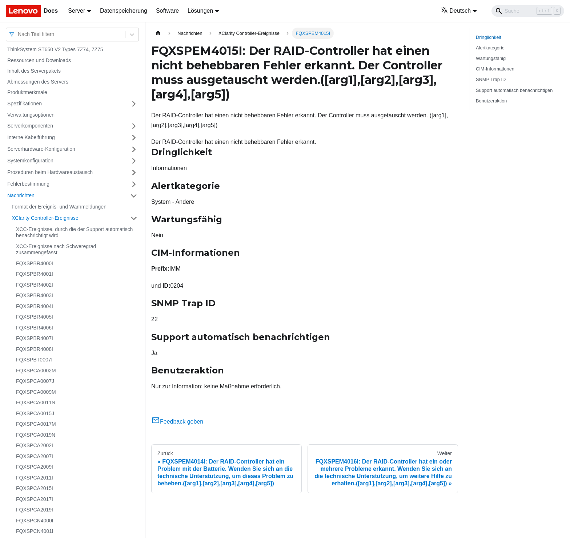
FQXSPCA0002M (36, 370)
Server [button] (76, 11)
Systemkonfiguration (30, 160)
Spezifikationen (24, 103)
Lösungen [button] (200, 11)
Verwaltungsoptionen (31, 115)
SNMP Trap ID (491, 79)
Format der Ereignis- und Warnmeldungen (59, 207)
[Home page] (158, 33)
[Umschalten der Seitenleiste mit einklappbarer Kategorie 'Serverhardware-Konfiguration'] (134, 149)
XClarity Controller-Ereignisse (45, 218)
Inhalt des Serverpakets (34, 71)
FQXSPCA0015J (35, 413)
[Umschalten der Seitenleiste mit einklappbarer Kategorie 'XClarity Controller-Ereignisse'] (134, 218)
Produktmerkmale (27, 92)
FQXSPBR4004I (34, 306)
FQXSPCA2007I (34, 456)
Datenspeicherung (123, 11)
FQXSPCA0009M (36, 392)
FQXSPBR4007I (34, 338)
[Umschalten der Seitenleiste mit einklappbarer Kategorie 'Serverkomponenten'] (134, 126)
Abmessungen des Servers (37, 82)
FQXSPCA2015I (34, 488)
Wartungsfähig (491, 58)
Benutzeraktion (491, 101)
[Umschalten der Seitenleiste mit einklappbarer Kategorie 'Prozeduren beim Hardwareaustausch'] (134, 172)
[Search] (527, 11)
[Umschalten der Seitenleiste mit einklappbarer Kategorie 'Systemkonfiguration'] (134, 161)
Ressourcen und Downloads (39, 60)
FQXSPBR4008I (34, 349)
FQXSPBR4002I (34, 285)
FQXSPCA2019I (34, 510)
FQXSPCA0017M (36, 424)
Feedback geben (177, 421)
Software (167, 11)
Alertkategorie (490, 47)
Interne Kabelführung (31, 137)
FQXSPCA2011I (34, 478)
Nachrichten (21, 195)
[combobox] (18, 34)
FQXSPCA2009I (34, 467)
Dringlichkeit (488, 37)
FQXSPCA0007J (35, 381)
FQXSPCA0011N (35, 402)
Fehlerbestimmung (28, 184)
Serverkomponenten (30, 126)
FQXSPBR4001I (34, 274)
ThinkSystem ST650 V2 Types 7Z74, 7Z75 (55, 49)
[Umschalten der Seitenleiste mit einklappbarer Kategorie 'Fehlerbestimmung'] (134, 184)
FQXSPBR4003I (34, 295)
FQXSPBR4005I (34, 317)
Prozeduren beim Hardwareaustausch (50, 172)
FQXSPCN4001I (34, 531)
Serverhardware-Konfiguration (41, 149)
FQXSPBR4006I (34, 328)
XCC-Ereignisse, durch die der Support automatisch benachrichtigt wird (74, 232)
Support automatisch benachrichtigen (514, 90)
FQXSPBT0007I (34, 360)
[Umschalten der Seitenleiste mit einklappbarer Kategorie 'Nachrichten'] (134, 196)
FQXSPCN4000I (34, 520)
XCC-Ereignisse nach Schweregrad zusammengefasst (56, 249)
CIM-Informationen (495, 69)
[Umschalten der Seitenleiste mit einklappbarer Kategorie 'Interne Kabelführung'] (134, 137)
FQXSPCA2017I (34, 499)
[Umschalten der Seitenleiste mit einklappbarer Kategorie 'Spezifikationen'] (134, 104)
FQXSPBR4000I (34, 263)
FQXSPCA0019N (35, 435)
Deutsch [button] (456, 11)
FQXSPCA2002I (34, 445)
